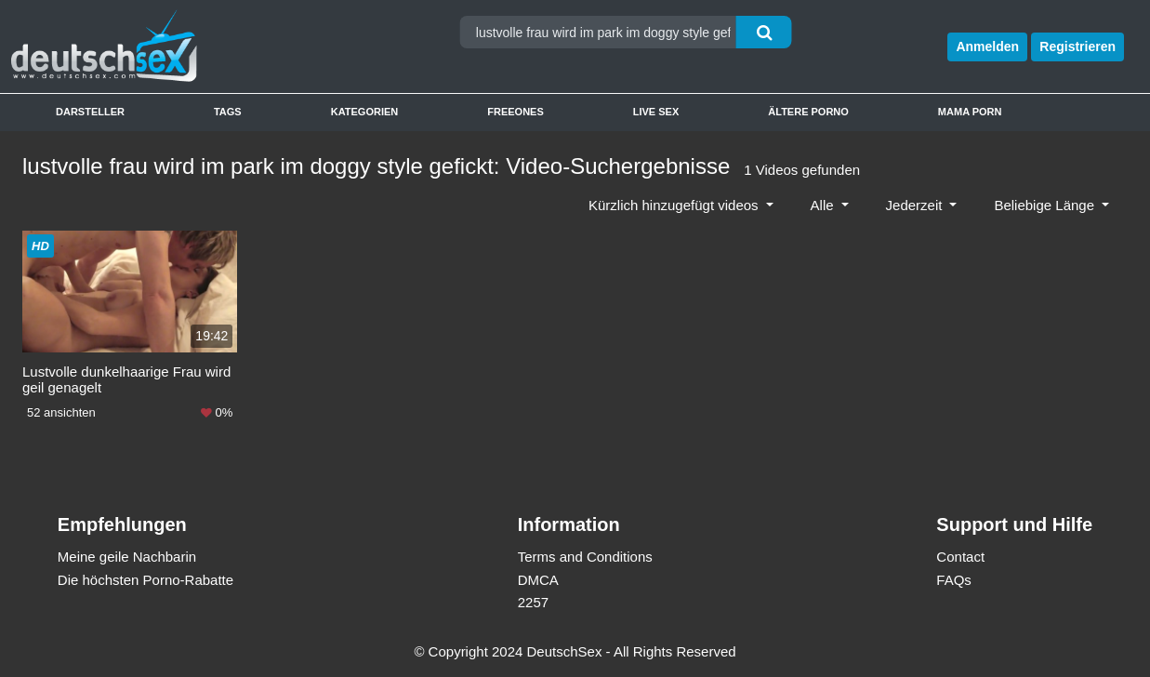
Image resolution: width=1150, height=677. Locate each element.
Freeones (515, 111)
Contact (960, 556)
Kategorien (365, 111)
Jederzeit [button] (916, 205)
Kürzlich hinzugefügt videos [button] (675, 205)
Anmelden (987, 46)
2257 (533, 602)
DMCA (538, 580)
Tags (228, 111)
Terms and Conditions (585, 556)
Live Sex (656, 111)
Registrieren (1077, 46)
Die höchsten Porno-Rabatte (145, 580)
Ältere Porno (808, 111)
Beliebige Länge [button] (1046, 205)
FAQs (954, 580)
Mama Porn (970, 111)
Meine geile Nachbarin (127, 556)
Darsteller (90, 111)
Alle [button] (824, 205)
